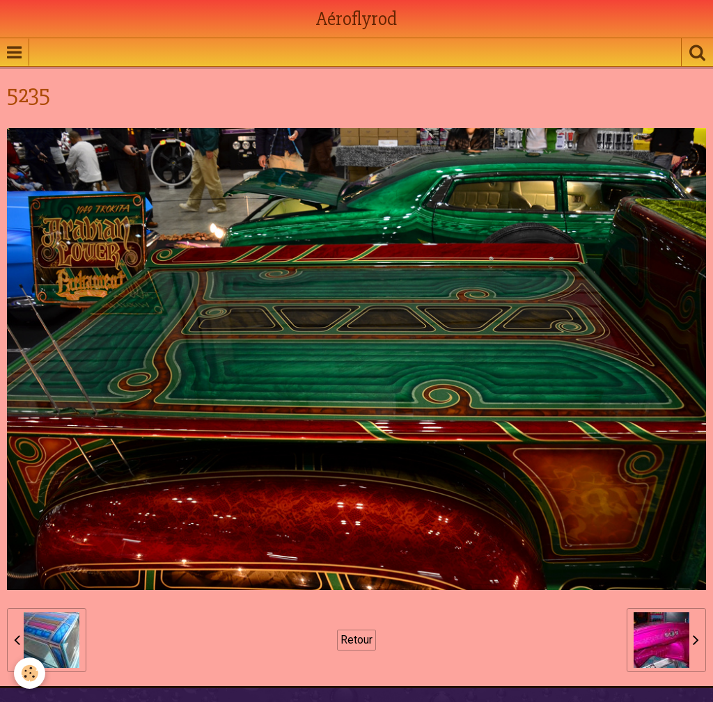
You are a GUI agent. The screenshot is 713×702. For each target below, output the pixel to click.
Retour (356, 639)
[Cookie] (29, 673)
